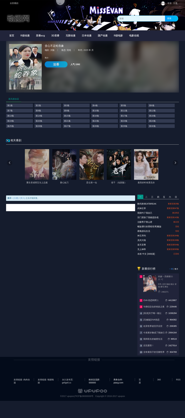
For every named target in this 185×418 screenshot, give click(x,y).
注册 (175, 3)
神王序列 (141, 235)
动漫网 (18, 18)
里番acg (40, 35)
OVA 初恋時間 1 (150, 300)
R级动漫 (25, 35)
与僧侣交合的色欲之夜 (154, 306)
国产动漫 (103, 35)
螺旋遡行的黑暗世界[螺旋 (149, 226)
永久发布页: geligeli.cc (67, 379)
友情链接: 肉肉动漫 (22, 379)
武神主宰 (141, 208)
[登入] (22, 198)
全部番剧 (14, 3)
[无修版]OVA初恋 (151, 319)
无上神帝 (141, 249)
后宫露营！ (148, 345)
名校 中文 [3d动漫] (146, 254)
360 (159, 379)
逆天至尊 (141, 245)
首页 (11, 35)
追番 (56, 64)
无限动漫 (70, 35)
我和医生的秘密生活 (152, 339)
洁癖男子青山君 (144, 222)
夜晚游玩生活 (143, 231)
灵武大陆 (141, 240)
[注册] (15, 198)
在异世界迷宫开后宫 (152, 326)
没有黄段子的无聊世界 (154, 352)
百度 (140, 379)
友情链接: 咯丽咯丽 (46, 379)
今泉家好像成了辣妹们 (154, 332)
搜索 (169, 18)
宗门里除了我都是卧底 (148, 217)
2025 (85, 50)
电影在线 (134, 35)
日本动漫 (86, 35)
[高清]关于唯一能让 (152, 313)
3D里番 (55, 35)
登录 (169, 3)
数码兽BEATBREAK (146, 204)
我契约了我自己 (144, 213)
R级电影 (118, 35)
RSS (178, 379)
